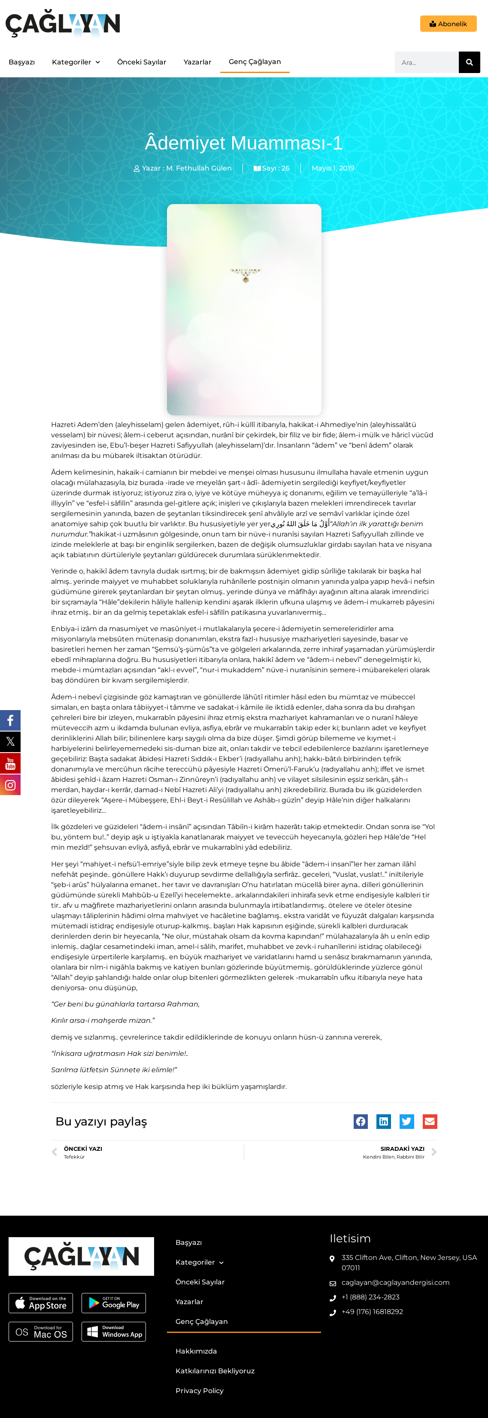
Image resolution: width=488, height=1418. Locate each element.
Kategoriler (76, 62)
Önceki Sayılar (142, 62)
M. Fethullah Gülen (199, 168)
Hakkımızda (196, 1351)
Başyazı (22, 62)
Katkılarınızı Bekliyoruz (215, 1371)
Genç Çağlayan (255, 62)
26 (286, 168)
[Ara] (469, 62)
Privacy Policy (200, 1391)
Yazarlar (198, 62)
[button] (361, 1121)
